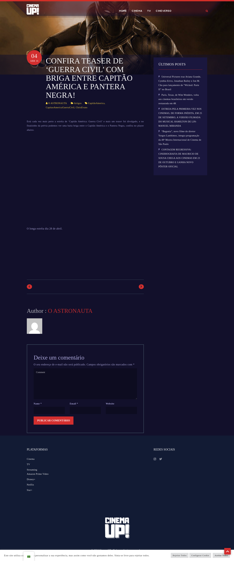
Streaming (32, 470)
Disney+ (31, 479)
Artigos (78, 103)
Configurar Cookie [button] (200, 555)
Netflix (30, 485)
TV (149, 11)
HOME (123, 11)
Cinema (31, 459)
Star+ (29, 490)
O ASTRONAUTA (57, 103)
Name (38, 403)
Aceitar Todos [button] (221, 555)
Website (110, 403)
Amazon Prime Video (38, 474)
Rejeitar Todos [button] (180, 555)
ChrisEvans (82, 107)
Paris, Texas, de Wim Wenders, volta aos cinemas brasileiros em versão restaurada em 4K (178, 99)
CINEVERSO (163, 11)
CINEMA (137, 11)
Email (74, 403)
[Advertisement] (86, 250)
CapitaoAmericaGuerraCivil (60, 107)
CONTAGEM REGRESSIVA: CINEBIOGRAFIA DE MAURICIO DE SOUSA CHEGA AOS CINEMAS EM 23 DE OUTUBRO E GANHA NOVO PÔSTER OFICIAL (179, 158)
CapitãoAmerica (96, 103)
